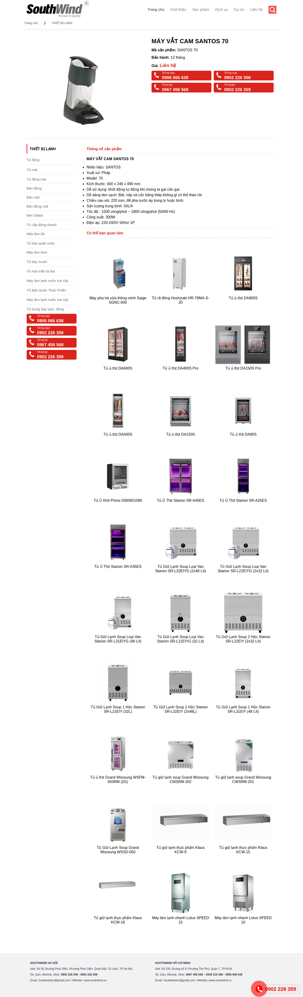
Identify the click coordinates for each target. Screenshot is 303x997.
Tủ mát (32, 170)
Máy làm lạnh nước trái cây (47, 281)
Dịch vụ (221, 10)
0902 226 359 (237, 89)
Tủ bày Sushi (37, 262)
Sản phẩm (200, 10)
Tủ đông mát (36, 179)
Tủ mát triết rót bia (41, 271)
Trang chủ (156, 10)
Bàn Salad (35, 215)
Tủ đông (33, 160)
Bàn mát (33, 197)
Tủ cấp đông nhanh (42, 225)
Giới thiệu (178, 10)
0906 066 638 (175, 77)
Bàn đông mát (37, 206)
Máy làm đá (36, 234)
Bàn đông (34, 188)
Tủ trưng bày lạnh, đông (45, 309)
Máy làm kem (37, 252)
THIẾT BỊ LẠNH (62, 23)
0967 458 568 (175, 89)
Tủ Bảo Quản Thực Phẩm (46, 290)
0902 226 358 (237, 77)
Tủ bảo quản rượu (41, 243)
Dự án (239, 10)
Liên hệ (256, 10)
